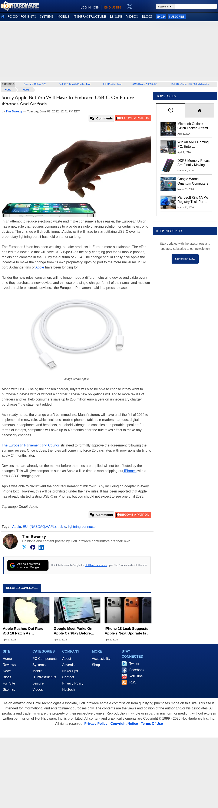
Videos (38, 689)
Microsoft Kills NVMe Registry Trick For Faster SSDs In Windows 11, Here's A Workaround (194, 200)
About (66, 658)
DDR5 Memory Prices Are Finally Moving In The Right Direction (194, 163)
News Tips (70, 671)
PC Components (45, 658)
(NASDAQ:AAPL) (42, 526)
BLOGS (147, 16)
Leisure (38, 683)
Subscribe (177, 16)
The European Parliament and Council (31, 445)
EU (25, 526)
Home (7, 658)
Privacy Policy (72, 683)
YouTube (136, 676)
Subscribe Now (185, 259)
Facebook (136, 670)
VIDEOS (132, 16)
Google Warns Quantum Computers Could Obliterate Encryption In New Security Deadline (193, 181)
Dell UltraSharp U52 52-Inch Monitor (190, 84)
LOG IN (85, 7)
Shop (161, 16)
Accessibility (101, 658)
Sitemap (9, 689)
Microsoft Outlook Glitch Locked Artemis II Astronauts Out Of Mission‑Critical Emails (194, 126)
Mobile (38, 671)
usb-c (62, 526)
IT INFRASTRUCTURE (89, 16)
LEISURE (116, 16)
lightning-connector (82, 526)
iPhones (129, 471)
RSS (132, 682)
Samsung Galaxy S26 (34, 84)
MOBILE (63, 16)
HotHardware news (96, 565)
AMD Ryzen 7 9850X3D (144, 84)
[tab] (170, 110)
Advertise (69, 665)
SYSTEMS (46, 16)
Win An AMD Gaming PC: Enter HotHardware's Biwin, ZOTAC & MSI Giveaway (193, 144)
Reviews (9, 665)
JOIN (96, 7)
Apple (39, 267)
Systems (39, 665)
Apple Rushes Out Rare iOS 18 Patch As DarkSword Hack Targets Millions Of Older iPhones (25, 631)
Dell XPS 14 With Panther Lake (75, 84)
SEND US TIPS (112, 7)
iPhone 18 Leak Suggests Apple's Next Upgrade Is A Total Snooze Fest (127, 631)
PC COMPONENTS (22, 16)
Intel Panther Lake (112, 84)
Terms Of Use (152, 723)
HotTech (68, 689)
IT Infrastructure (45, 677)
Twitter (134, 664)
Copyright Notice (124, 723)
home (8, 90)
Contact (68, 677)
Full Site (9, 683)
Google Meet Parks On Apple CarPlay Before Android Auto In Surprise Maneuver (75, 631)
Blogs (7, 677)
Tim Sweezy (34, 536)
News (26, 90)
